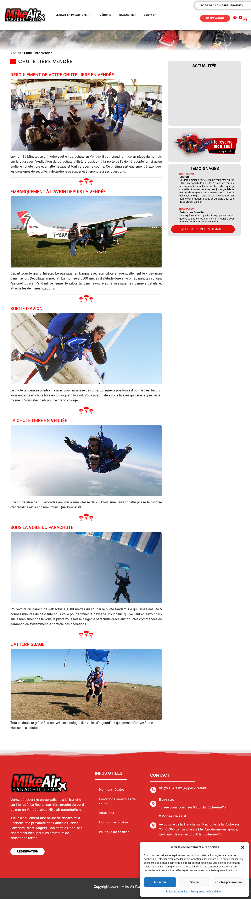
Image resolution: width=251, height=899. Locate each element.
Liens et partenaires (113, 822)
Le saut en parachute (73, 15)
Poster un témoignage (203, 229)
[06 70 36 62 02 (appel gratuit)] (153, 790)
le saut (78, 395)
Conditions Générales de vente (117, 801)
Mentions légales (111, 789)
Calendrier (127, 14)
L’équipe (105, 14)
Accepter (160, 882)
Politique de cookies (177, 891)
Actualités (106, 813)
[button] (243, 847)
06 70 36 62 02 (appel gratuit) (182, 788)
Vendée (95, 156)
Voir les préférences (228, 882)
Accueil (15, 53)
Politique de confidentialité (206, 891)
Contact (150, 14)
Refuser (194, 882)
